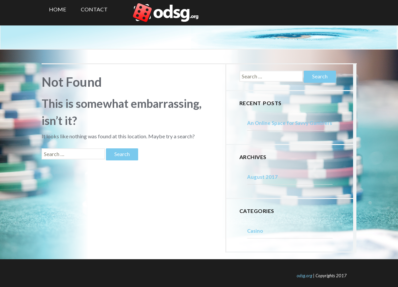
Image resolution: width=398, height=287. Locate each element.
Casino (255, 231)
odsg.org (304, 275)
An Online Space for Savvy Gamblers (289, 123)
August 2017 (262, 177)
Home (57, 9)
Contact (94, 9)
